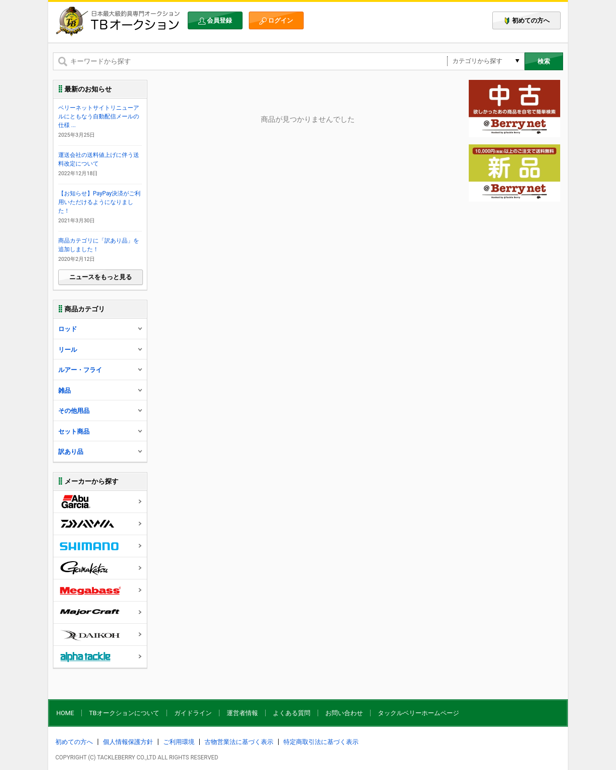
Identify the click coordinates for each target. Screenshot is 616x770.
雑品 (100, 390)
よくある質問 (291, 713)
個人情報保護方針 (128, 741)
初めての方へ (526, 21)
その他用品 (100, 410)
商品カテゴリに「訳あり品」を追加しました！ (98, 245)
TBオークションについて (124, 713)
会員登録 (215, 21)
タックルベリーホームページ (418, 713)
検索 (544, 61)
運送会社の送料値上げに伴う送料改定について (98, 159)
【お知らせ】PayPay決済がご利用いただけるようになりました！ (99, 202)
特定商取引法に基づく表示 (321, 741)
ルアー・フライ (100, 369)
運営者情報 (242, 713)
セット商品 (100, 431)
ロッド (100, 329)
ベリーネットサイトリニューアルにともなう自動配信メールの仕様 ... (98, 116)
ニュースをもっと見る (100, 277)
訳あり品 (100, 451)
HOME (65, 713)
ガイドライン (193, 713)
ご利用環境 (178, 741)
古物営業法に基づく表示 (239, 741)
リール (100, 349)
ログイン (276, 21)
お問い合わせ (344, 713)
